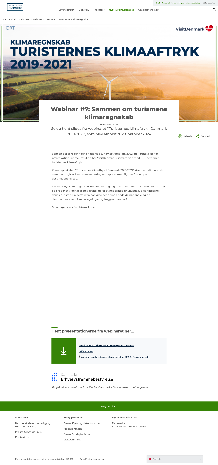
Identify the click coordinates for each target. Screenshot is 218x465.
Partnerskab (10, 19)
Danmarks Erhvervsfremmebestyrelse (129, 425)
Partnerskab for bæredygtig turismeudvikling (32, 425)
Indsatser (99, 9)
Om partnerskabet (148, 9)
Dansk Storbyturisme (77, 434)
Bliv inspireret (66, 9)
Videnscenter (209, 3)
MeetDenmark (73, 428)
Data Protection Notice (92, 459)
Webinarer (24, 19)
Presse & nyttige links (28, 432)
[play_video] (109, 268)
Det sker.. (84, 9)
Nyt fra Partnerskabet (121, 9)
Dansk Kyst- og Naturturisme (82, 423)
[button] (185, 136)
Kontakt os (22, 437)
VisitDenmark (72, 439)
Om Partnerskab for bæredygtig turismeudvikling (178, 3)
